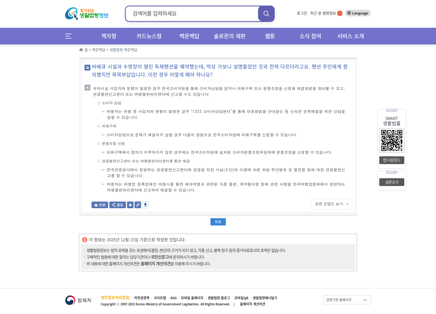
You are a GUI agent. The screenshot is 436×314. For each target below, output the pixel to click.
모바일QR (241, 297)
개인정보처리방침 (115, 297)
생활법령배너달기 (265, 297)
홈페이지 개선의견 (252, 304)
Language (360, 13)
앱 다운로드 (391, 160)
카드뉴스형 (149, 36)
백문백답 (189, 36)
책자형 (108, 36)
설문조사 (391, 182)
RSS (173, 297)
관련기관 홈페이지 (338, 299)
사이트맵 (160, 297)
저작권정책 (141, 297)
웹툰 (270, 36)
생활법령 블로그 (219, 297)
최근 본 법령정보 (326, 13)
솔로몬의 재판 (230, 36)
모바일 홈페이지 (192, 297)
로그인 (302, 13)
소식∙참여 (310, 36)
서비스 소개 (350, 36)
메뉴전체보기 (70, 36)
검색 (266, 13)
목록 (218, 221)
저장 (145, 205)
